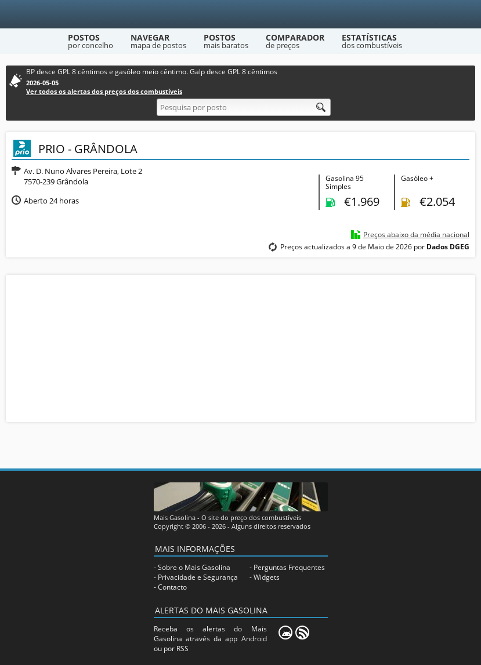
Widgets (267, 577)
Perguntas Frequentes (289, 567)
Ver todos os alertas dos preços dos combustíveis (104, 91)
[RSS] (302, 632)
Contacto (172, 587)
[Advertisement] (241, 347)
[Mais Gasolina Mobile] (285, 632)
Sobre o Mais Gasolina (194, 567)
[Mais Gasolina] (240, 14)
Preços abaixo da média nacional (416, 234)
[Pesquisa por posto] (244, 107)
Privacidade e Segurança (198, 577)
